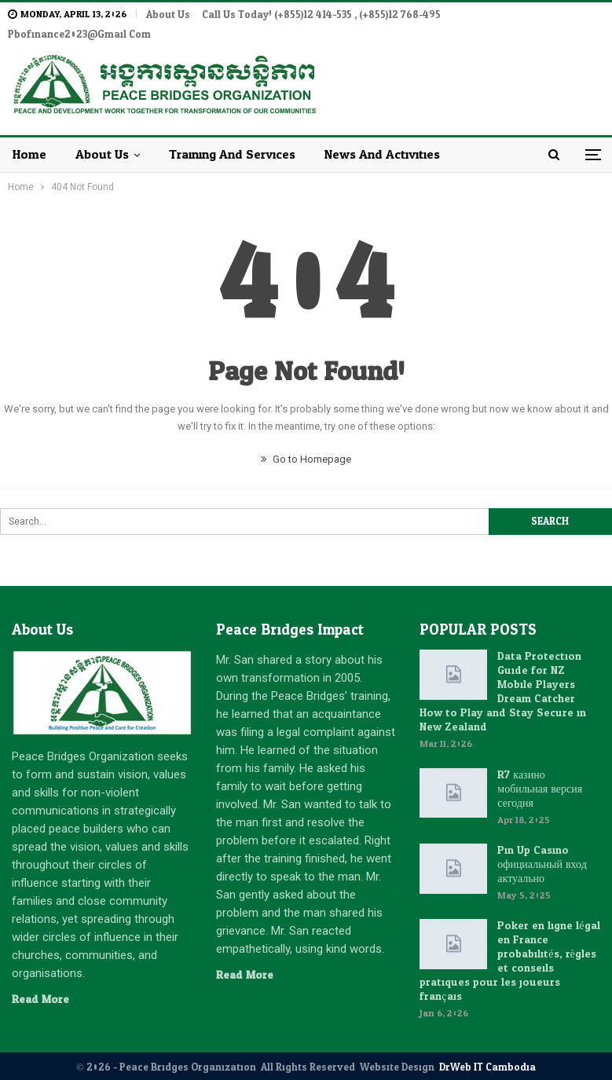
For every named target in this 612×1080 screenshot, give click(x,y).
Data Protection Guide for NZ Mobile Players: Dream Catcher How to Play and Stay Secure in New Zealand (503, 673)
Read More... (44, 980)
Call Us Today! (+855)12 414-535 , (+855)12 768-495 (321, 14)
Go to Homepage (306, 440)
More (470, 14)
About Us (168, 14)
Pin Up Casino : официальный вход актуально (541, 845)
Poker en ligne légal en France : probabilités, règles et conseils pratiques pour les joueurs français (509, 942)
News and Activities (382, 135)
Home (29, 135)
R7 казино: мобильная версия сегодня (539, 770)
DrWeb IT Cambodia (487, 1048)
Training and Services (232, 135)
